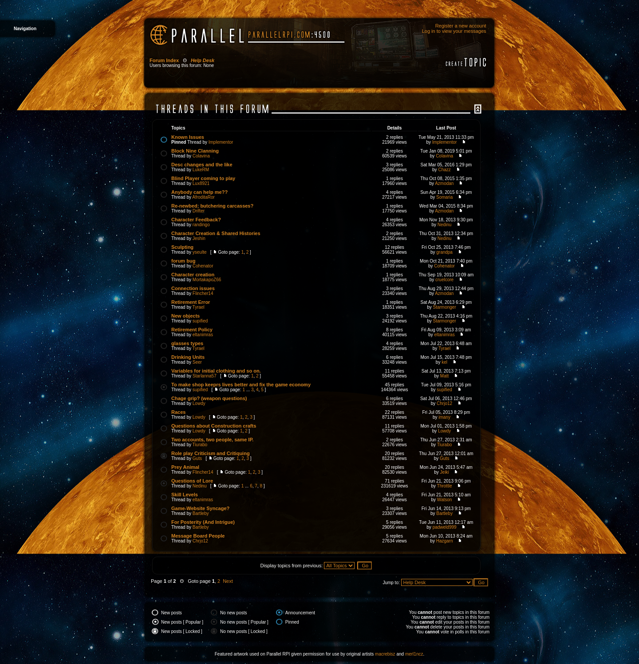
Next (228, 581)
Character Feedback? (196, 219)
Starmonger (444, 307)
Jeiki (444, 472)
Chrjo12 (444, 403)
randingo (201, 224)
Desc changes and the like (202, 164)
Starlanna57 (205, 375)
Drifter (199, 210)
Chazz (444, 169)
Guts (197, 458)
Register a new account (460, 25)
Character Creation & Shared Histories (215, 233)
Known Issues (187, 137)
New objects (185, 315)
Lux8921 (201, 183)
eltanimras (203, 334)
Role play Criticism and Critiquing (210, 453)
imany (444, 417)
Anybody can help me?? (199, 192)
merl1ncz (414, 654)
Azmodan (444, 183)
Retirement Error (190, 302)
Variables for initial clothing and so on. (216, 370)
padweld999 (445, 527)
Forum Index (164, 60)
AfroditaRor (203, 197)
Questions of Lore (192, 480)
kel (444, 362)
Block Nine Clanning (195, 150)
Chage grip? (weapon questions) (209, 398)
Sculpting (182, 247)
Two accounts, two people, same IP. (212, 439)
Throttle (444, 485)
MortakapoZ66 (207, 279)
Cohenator (203, 265)
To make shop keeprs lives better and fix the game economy (241, 384)
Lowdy (199, 403)
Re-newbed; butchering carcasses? (212, 205)
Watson (444, 499)
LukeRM (201, 169)
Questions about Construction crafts (213, 425)
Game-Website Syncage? (200, 508)
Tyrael (199, 307)
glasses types (187, 343)
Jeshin (199, 238)
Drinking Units (188, 357)
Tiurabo (200, 444)
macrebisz (385, 654)
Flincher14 (203, 293)
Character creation (192, 274)
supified (200, 320)
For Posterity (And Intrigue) (203, 522)
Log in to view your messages (454, 31)
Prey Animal (185, 467)
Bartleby (201, 513)
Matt (444, 375)
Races (178, 412)
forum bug (183, 260)
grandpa (444, 252)
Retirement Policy (192, 329)
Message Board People (198, 535)
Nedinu (445, 224)
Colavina (201, 155)
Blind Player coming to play (203, 178)
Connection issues (193, 288)
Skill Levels (184, 494)
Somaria (444, 197)
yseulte (200, 252)
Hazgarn (444, 540)
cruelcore (444, 279)
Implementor (221, 142)
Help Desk (202, 60)
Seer (197, 362)
